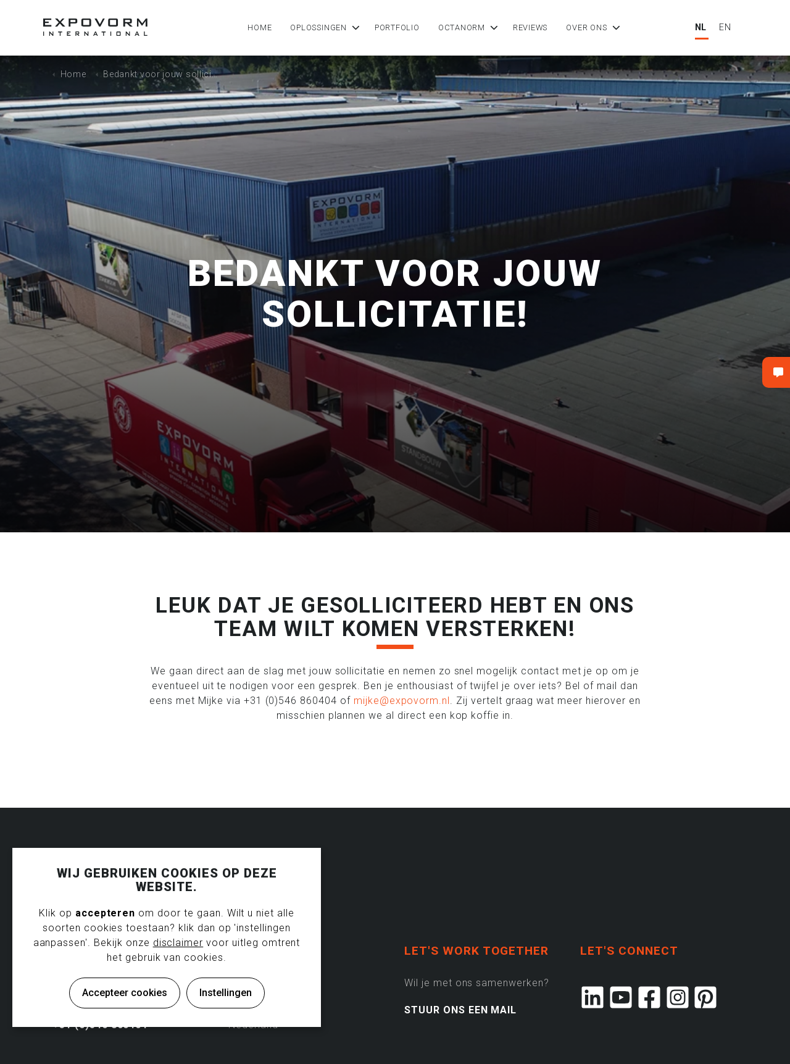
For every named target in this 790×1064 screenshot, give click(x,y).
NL (701, 27)
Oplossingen (320, 27)
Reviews (532, 27)
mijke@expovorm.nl (402, 700)
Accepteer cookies (124, 993)
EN (725, 27)
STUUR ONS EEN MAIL (460, 1010)
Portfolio (399, 27)
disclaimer (178, 943)
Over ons (588, 27)
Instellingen (225, 993)
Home (261, 27)
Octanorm (463, 27)
